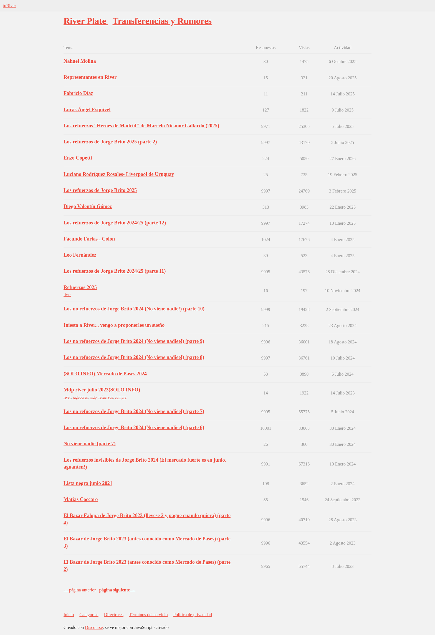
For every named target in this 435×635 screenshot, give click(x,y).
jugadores (80, 397)
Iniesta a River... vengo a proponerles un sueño (114, 325)
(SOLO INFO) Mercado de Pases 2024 (105, 373)
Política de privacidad (192, 614)
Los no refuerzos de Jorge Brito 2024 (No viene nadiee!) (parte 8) (134, 357)
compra (121, 397)
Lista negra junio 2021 (88, 483)
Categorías (88, 614)
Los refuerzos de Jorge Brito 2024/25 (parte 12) (115, 223)
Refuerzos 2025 (80, 287)
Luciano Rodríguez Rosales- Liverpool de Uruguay (119, 174)
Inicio (69, 614)
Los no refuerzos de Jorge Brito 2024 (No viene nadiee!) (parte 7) (134, 411)
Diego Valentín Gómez (88, 206)
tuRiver (9, 5)
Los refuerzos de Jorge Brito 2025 (100, 190)
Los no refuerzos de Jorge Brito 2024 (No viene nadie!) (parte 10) (134, 309)
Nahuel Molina (80, 61)
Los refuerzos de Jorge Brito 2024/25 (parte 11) (115, 271)
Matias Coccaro (81, 499)
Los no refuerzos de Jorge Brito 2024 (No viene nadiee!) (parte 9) (134, 341)
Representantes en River (90, 77)
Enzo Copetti (78, 158)
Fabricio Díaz (78, 93)
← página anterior (80, 590)
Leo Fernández (80, 255)
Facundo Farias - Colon (89, 239)
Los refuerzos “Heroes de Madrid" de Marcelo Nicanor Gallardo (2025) (141, 125)
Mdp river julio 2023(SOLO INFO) (102, 390)
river (67, 295)
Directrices (113, 614)
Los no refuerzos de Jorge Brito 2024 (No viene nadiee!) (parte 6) (134, 427)
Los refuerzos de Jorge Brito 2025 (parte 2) (110, 142)
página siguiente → (117, 590)
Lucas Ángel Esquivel (87, 109)
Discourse (94, 627)
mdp (93, 397)
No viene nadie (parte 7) (90, 443)
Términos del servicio (148, 614)
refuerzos (105, 397)
